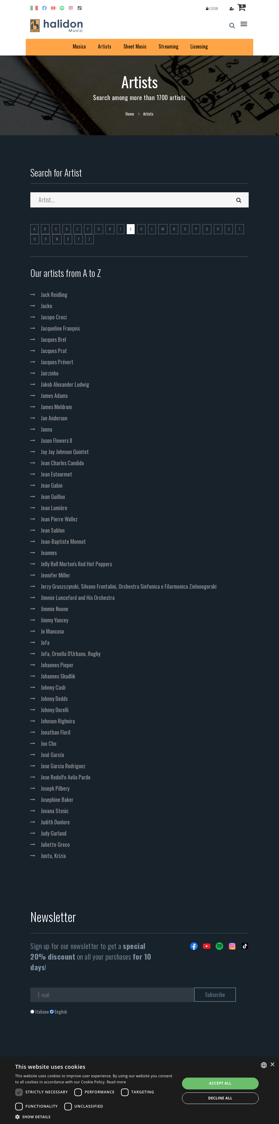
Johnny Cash (53, 687)
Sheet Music (134, 46)
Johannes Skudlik (58, 676)
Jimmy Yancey (54, 620)
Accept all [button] (220, 1083)
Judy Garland (53, 833)
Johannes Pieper (57, 665)
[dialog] (139, 1091)
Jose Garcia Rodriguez (63, 766)
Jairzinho (50, 373)
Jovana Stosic (55, 811)
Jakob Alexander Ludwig (65, 384)
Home (130, 114)
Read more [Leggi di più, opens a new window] (116, 1082)
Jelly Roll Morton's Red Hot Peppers (76, 564)
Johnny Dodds (54, 698)
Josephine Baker (57, 799)
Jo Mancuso (52, 631)
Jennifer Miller (55, 575)
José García (52, 755)
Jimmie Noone (54, 609)
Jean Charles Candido (62, 463)
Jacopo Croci (54, 317)
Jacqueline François (60, 328)
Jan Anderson (54, 418)
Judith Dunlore (55, 822)
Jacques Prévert (57, 362)
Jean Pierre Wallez (59, 519)
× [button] (272, 1064)
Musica (79, 46)
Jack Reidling (54, 294)
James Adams (54, 395)
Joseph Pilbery (55, 788)
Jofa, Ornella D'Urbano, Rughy (70, 654)
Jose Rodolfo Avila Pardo (65, 777)
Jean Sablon (53, 530)
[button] (95, 1116)
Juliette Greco (55, 844)
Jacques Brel (53, 339)
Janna (46, 429)
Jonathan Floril (55, 732)
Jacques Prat (54, 351)
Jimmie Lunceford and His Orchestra (78, 597)
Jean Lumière (54, 508)
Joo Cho (48, 743)
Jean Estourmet (56, 474)
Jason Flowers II (56, 440)
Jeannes (49, 553)
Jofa (45, 642)
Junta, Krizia (53, 856)
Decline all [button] (220, 1098)
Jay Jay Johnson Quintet (65, 452)
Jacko (46, 306)
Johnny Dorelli (55, 710)
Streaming (168, 46)
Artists (104, 46)
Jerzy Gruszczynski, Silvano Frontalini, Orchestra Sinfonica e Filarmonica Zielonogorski (129, 586)
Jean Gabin (51, 485)
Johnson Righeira (58, 721)
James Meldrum (56, 407)
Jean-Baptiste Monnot (63, 541)
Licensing (199, 46)
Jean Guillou (53, 496)
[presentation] (76, 1039)
